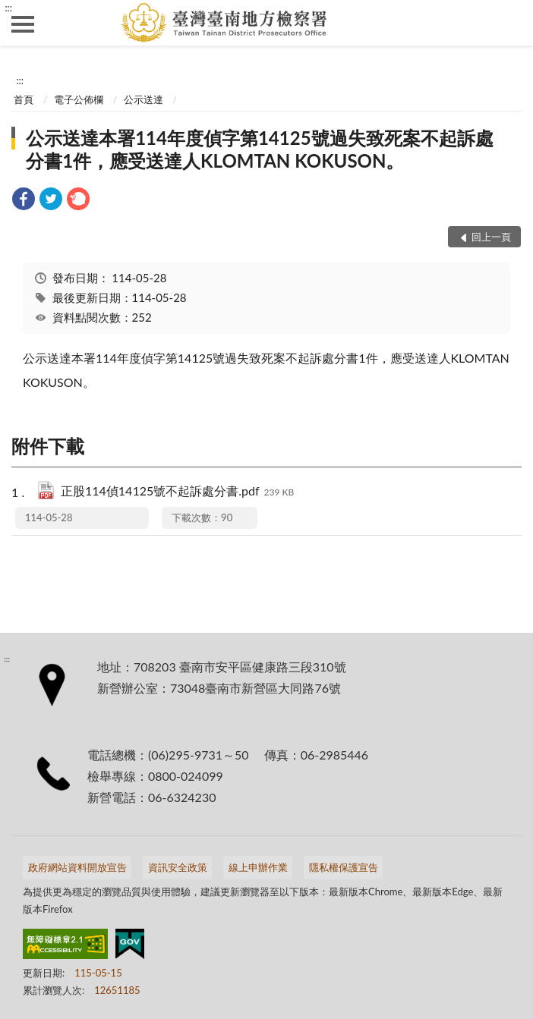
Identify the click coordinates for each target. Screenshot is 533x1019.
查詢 (510, 23)
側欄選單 (22, 24)
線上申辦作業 (258, 867)
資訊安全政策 (177, 867)
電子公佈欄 (78, 99)
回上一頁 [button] (491, 237)
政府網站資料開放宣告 (77, 867)
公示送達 (143, 99)
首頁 (23, 99)
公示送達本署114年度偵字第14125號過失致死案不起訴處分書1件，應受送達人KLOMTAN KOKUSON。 (259, 149)
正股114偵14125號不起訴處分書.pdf (177, 492)
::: (8, 8)
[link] (23, 200)
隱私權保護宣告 (343, 867)
